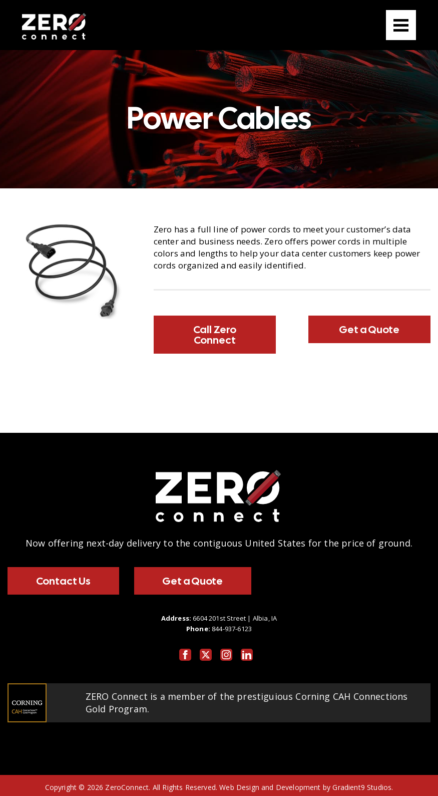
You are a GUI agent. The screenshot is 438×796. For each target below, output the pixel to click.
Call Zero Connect (214, 335)
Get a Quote (369, 329)
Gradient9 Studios (361, 787)
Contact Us (63, 581)
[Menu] (401, 25)
